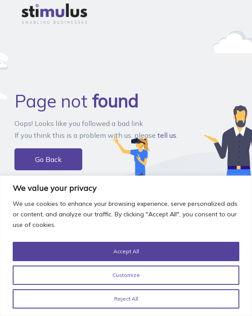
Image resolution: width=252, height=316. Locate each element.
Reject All (126, 299)
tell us (167, 135)
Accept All (126, 251)
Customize (126, 275)
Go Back (48, 159)
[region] (126, 247)
